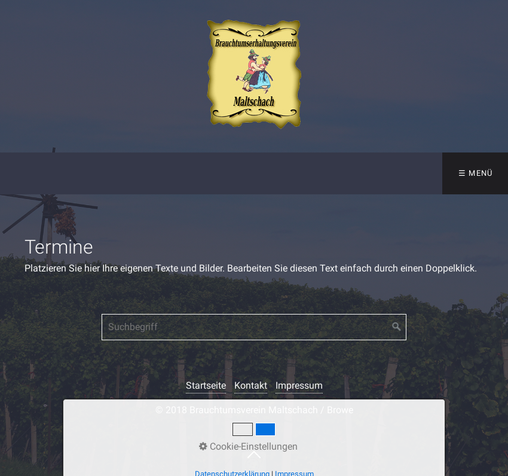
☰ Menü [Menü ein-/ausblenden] (475, 173)
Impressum (299, 385)
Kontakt (250, 385)
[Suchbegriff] (254, 327)
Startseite (206, 385)
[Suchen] (396, 327)
